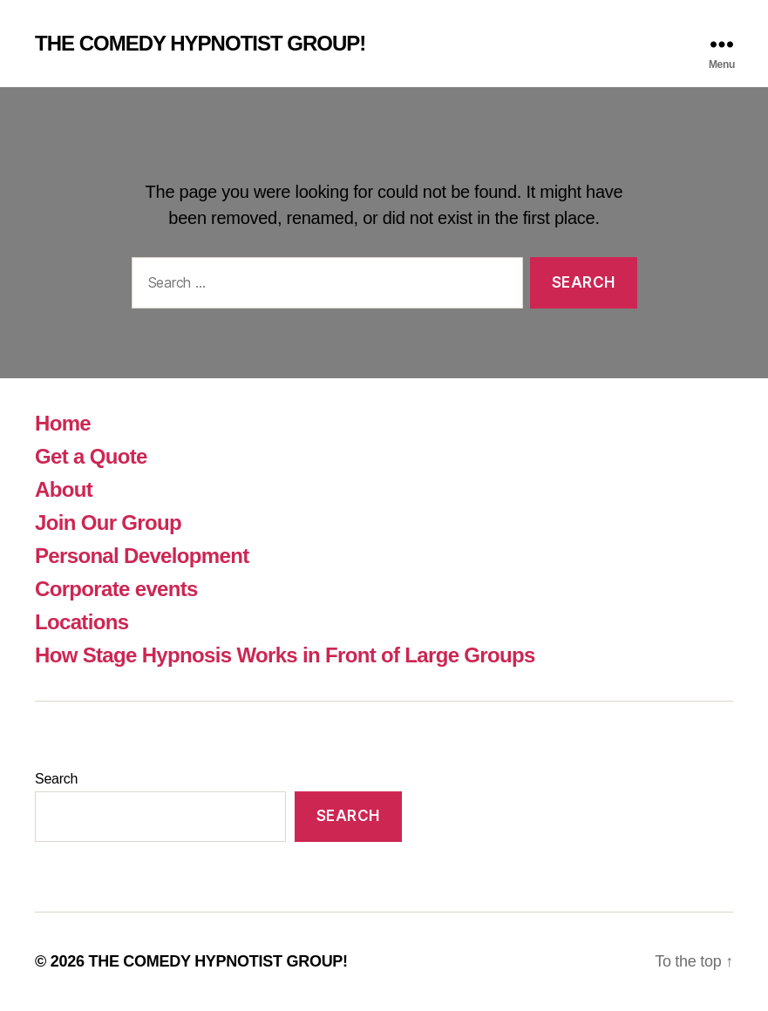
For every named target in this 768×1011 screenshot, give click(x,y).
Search (56, 778)
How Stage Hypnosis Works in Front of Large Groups (285, 655)
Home (63, 423)
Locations (81, 622)
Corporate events (116, 588)
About (63, 489)
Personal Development (141, 555)
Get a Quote (91, 456)
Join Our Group (108, 522)
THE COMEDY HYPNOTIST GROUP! (200, 43)
